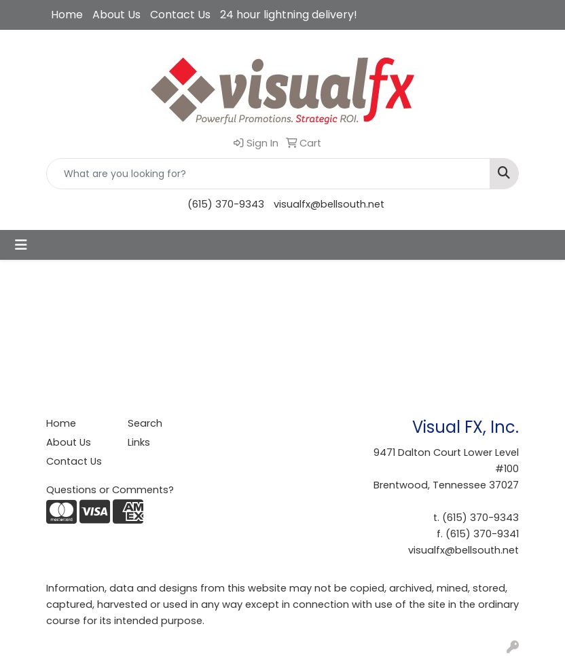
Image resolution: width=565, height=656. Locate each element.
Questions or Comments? (110, 490)
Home (67, 14)
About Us (116, 14)
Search (145, 423)
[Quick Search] (268, 173)
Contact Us (180, 14)
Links (139, 442)
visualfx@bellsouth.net (329, 204)
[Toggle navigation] (21, 244)
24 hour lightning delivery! (288, 14)
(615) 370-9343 (225, 204)
